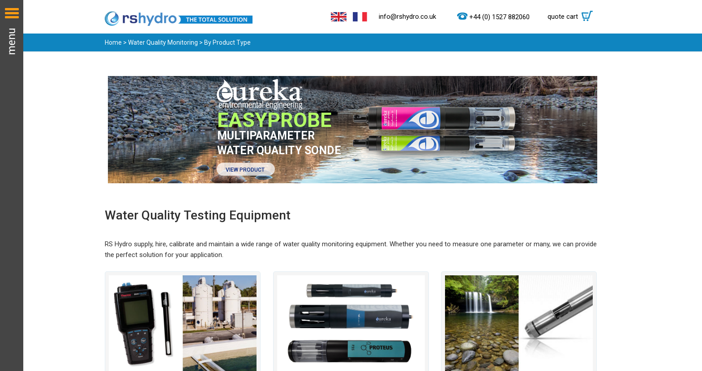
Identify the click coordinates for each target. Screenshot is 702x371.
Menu (11, 185)
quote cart (572, 16)
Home (113, 42)
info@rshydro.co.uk (407, 17)
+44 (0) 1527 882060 (499, 17)
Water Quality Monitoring (163, 42)
